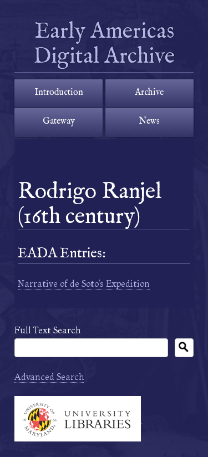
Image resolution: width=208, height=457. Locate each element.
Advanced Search (49, 376)
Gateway (59, 121)
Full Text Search (47, 330)
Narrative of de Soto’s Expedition (84, 283)
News (149, 121)
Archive (149, 92)
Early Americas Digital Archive (106, 44)
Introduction (58, 92)
